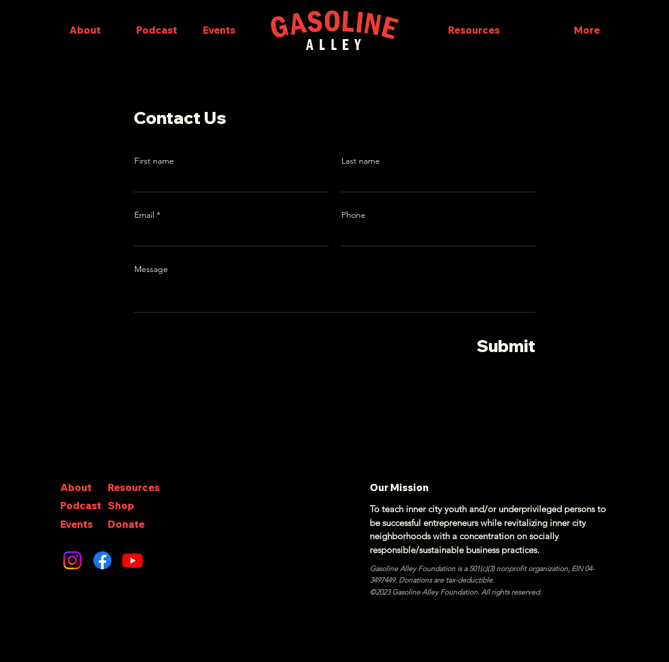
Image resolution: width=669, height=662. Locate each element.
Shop (121, 506)
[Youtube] (132, 560)
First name (154, 160)
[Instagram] (72, 560)
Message (151, 269)
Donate (126, 524)
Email (144, 215)
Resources (134, 487)
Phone (353, 215)
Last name (360, 160)
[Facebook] (102, 560)
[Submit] (493, 346)
